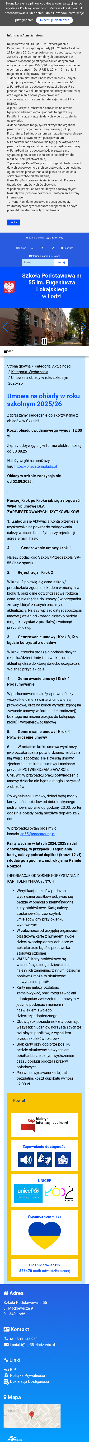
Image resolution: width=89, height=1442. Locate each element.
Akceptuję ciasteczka (54, 20)
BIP (10, 1369)
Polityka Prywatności (24, 1375)
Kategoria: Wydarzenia (29, 372)
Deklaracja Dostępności (26, 1382)
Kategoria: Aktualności (53, 366)
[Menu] (44, 351)
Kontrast (67, 248)
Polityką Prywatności (34, 8)
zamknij (13, 222)
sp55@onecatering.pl (37, 834)
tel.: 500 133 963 (21, 1339)
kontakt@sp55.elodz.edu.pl (29, 1345)
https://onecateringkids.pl (35, 466)
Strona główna (35, 237)
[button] (5, 327)
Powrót (19, 1100)
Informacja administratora (44, 256)
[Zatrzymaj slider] (44, 341)
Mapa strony (55, 237)
